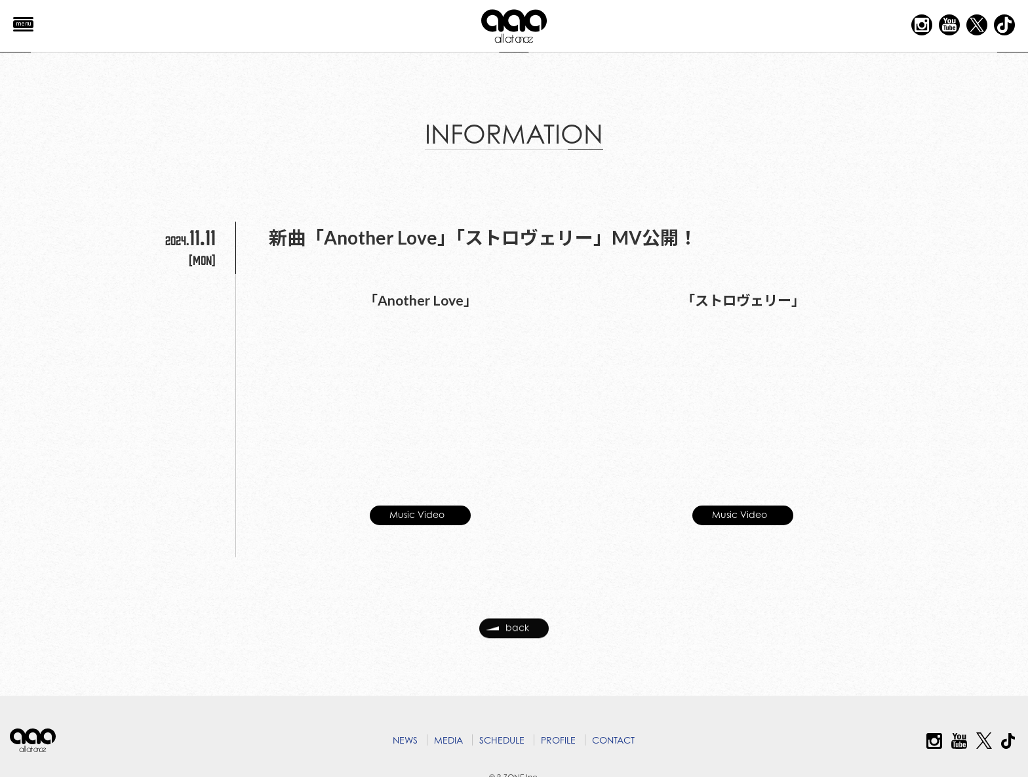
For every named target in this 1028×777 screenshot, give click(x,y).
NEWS (405, 740)
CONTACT (613, 740)
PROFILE (558, 740)
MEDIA (448, 740)
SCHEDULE (501, 740)
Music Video (417, 508)
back (507, 633)
